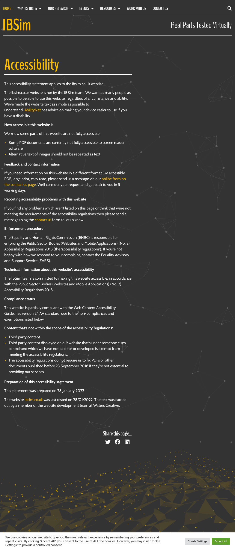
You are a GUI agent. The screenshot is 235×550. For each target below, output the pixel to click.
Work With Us (136, 8)
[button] (229, 8)
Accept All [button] (220, 541)
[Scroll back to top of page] (217, 531)
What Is (29, 8)
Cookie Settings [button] (197, 541)
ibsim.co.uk (34, 399)
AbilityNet (32, 110)
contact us (43, 219)
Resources (110, 8)
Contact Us (160, 8)
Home (7, 8)
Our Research (60, 8)
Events (86, 8)
